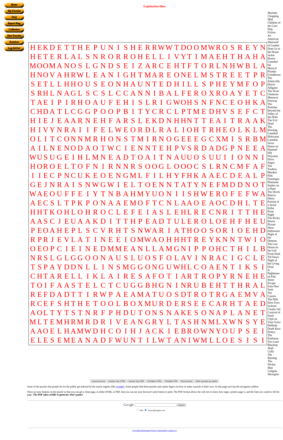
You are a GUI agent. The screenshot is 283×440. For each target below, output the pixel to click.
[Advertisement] (14, 97)
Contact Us (172, 430)
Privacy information (159, 430)
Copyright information (141, 430)
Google (120, 386)
